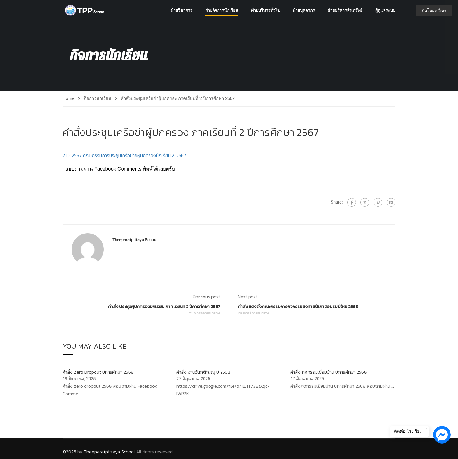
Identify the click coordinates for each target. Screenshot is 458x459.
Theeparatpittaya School (134, 239)
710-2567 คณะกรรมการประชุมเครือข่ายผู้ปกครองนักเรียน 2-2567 (124, 155)
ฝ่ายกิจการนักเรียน (221, 10)
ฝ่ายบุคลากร (304, 10)
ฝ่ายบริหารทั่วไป (265, 10)
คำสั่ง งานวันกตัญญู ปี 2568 (203, 371)
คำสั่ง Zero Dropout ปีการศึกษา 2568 (98, 371)
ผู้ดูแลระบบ (385, 10)
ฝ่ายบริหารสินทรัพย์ (345, 10)
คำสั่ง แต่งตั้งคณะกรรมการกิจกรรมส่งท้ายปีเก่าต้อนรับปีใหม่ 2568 (298, 306)
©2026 (69, 451)
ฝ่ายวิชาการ (181, 10)
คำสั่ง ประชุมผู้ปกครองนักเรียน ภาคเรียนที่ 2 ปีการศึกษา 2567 (164, 306)
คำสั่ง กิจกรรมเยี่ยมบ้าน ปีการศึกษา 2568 (328, 371)
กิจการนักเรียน (97, 98)
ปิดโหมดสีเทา (434, 10)
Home (68, 98)
